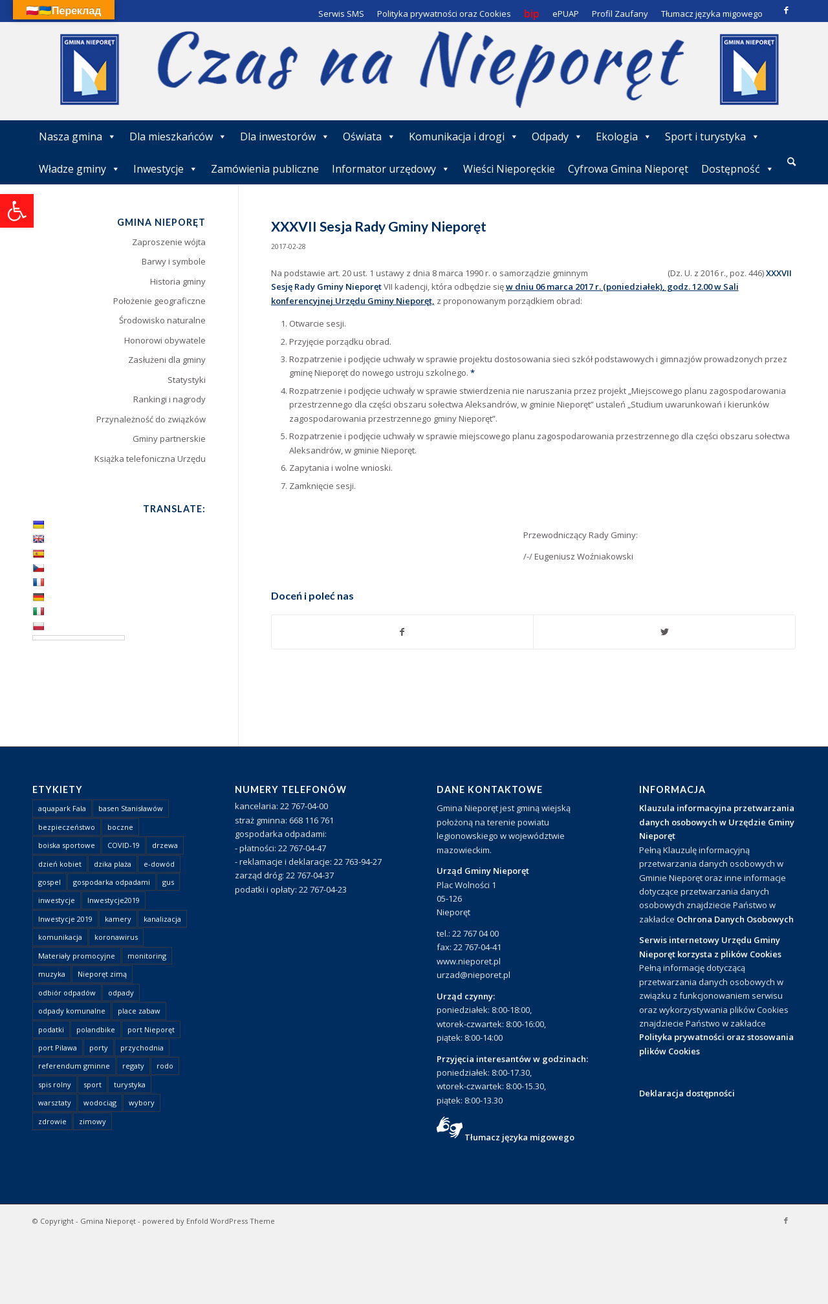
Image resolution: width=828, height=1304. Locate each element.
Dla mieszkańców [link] (178, 136)
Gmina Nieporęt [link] (108, 1221)
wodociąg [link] (99, 1102)
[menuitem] (791, 162)
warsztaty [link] (54, 1102)
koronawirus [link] (116, 937)
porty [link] (98, 1047)
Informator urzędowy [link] (391, 169)
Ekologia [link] (624, 136)
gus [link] (168, 882)
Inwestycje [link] (165, 169)
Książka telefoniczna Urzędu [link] (150, 458)
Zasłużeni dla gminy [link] (167, 359)
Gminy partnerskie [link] (169, 438)
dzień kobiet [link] (60, 864)
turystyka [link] (130, 1084)
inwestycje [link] (56, 900)
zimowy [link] (92, 1121)
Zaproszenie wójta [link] (169, 242)
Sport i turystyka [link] (712, 136)
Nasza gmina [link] (77, 136)
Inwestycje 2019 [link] (65, 919)
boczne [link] (120, 827)
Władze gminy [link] (79, 169)
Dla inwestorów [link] (285, 136)
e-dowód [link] (159, 864)
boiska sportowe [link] (66, 845)
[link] (17, 211)
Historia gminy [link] (178, 281)
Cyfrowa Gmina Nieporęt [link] (628, 169)
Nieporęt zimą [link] (102, 974)
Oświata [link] (369, 136)
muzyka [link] (51, 974)
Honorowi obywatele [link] (165, 340)
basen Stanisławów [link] (130, 808)
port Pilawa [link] (57, 1047)
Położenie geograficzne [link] (159, 301)
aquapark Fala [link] (62, 808)
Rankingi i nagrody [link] (169, 399)
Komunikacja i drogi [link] (464, 136)
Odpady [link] (557, 136)
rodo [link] (165, 1065)
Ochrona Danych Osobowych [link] (735, 919)
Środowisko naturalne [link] (162, 320)
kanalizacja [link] (162, 919)
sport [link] (92, 1084)
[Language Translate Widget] (78, 637)
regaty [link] (133, 1065)
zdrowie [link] (52, 1121)
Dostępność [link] (737, 169)
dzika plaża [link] (112, 864)
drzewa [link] (165, 845)
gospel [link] (49, 882)
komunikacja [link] (60, 937)
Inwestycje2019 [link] (113, 900)
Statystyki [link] (187, 380)
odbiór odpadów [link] (67, 992)
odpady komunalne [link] (71, 1011)
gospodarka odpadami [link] (111, 882)
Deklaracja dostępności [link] (687, 1093)
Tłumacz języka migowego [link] (519, 1137)
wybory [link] (142, 1102)
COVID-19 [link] (123, 845)
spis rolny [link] (54, 1084)
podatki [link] (51, 1029)
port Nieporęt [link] (151, 1029)
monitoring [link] (146, 956)
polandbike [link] (95, 1029)
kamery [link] (118, 919)
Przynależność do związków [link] (151, 419)
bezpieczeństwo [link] (66, 827)
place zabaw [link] (139, 1011)
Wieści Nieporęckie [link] (509, 169)
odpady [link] (121, 992)
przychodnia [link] (142, 1047)
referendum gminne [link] (74, 1065)
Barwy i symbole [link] (174, 261)
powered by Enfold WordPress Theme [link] (208, 1221)
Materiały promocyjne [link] (76, 956)
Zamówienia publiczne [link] (265, 169)
